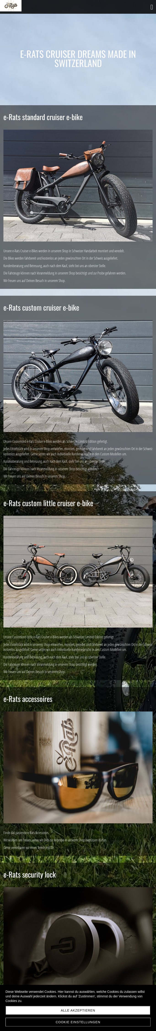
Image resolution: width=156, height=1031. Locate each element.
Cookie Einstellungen (78, 1022)
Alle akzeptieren (78, 1010)
